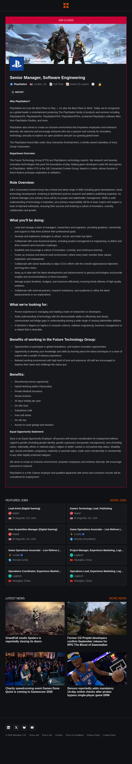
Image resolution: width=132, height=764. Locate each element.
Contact (58, 735)
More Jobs (118, 500)
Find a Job (34, 735)
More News (117, 598)
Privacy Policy (93, 735)
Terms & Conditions (75, 735)
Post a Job (47, 735)
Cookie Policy (109, 735)
